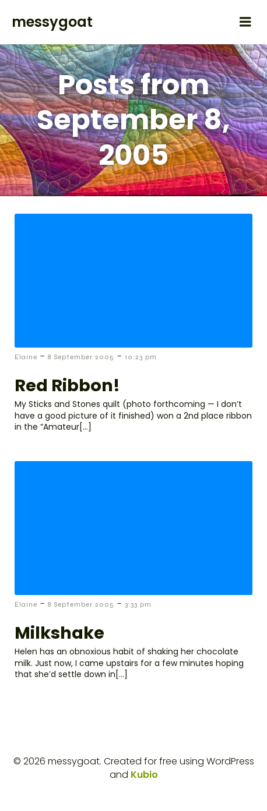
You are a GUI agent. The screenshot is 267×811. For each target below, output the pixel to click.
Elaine (26, 357)
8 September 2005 (81, 357)
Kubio (144, 774)
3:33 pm (138, 604)
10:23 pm (141, 357)
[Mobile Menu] (245, 22)
